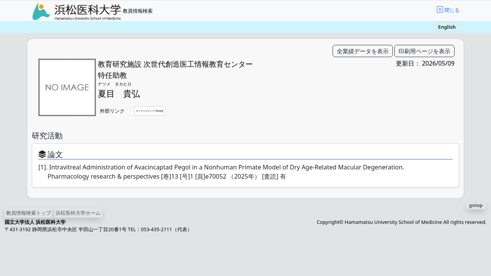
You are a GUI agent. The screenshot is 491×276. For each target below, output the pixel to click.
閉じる (452, 10)
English (447, 26)
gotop (476, 205)
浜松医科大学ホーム (78, 212)
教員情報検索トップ (28, 212)
